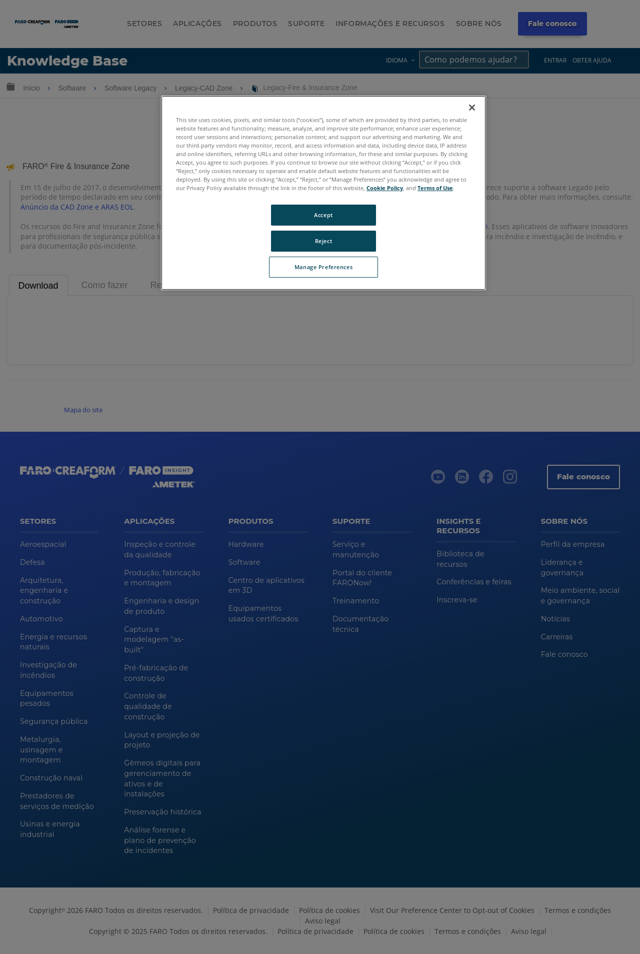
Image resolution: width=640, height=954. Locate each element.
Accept (323, 215)
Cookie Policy (384, 188)
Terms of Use (435, 188)
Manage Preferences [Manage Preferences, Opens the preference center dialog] (323, 267)
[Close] (472, 108)
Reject (323, 241)
